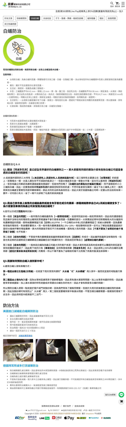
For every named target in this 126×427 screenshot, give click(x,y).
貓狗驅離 (91, 18)
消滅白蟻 (35, 18)
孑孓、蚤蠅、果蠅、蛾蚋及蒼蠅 (69, 18)
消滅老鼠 (47, 18)
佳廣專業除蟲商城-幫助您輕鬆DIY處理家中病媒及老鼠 (60, 413)
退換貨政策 (79, 405)
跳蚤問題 (112, 18)
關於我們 (67, 405)
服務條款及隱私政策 (50, 405)
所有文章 (8, 18)
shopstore (90, 413)
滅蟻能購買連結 (25, 335)
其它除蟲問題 (10, 23)
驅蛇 (102, 18)
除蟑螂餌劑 (22, 18)
